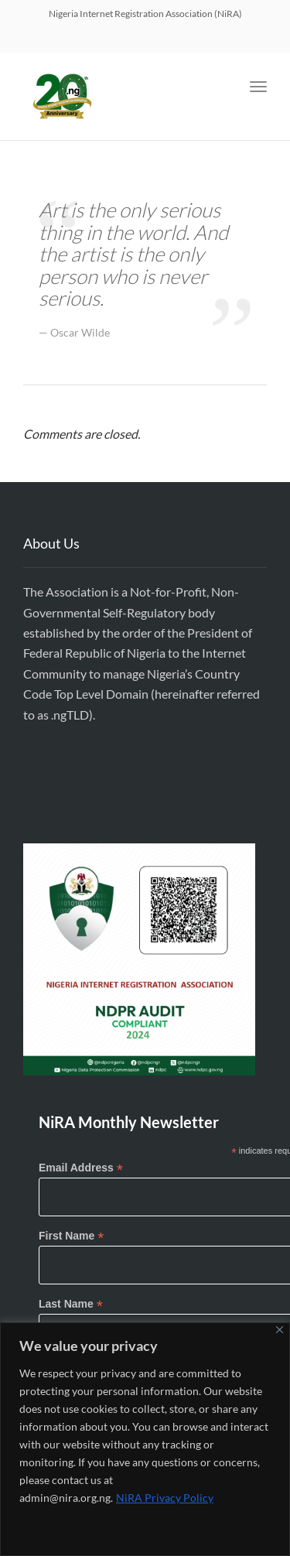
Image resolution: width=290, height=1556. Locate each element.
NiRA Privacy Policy (164, 1497)
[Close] (279, 1329)
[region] (145, 1439)
